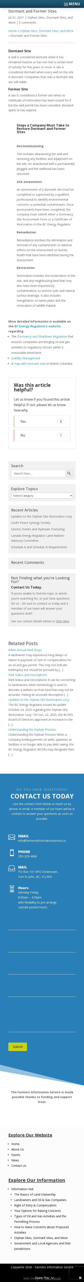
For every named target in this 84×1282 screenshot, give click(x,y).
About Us (17, 1149)
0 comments (27, 22)
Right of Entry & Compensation (35, 1205)
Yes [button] (42, 421)
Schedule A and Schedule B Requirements (39, 547)
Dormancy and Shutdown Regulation (42, 336)
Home (12, 31)
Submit (18, 1046)
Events (15, 1155)
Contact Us (18, 1166)
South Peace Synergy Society (30, 523)
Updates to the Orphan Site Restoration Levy (41, 516)
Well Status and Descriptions (27, 675)
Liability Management (25, 358)
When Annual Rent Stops (25, 650)
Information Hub (22, 1189)
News (15, 1160)
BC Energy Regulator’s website (37, 326)
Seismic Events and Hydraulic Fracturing (38, 529)
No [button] (42, 435)
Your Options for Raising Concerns (37, 1211)
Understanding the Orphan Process (32, 729)
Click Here (62, 621)
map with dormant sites (30, 364)
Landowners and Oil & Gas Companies (40, 1200)
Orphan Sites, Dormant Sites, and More (46, 31)
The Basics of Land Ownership (35, 1194)
